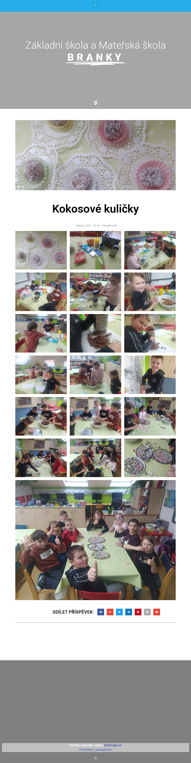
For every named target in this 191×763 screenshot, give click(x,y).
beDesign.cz (113, 745)
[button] (95, 5)
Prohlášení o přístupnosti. (95, 749)
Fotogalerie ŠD (109, 225)
